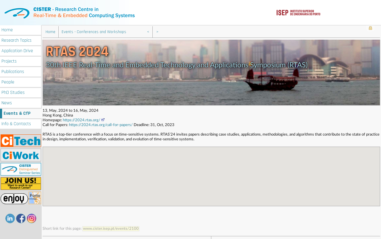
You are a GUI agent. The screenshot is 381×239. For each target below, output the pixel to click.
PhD (13, 92)
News (6, 102)
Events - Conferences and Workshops (94, 31)
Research (16, 40)
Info (16, 123)
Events (17, 113)
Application (17, 50)
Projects (9, 61)
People (7, 81)
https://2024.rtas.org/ (84, 120)
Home (7, 29)
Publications (12, 71)
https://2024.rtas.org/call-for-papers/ (101, 124)
